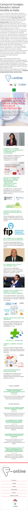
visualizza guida (4, 22)
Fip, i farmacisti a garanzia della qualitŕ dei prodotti (13, 239)
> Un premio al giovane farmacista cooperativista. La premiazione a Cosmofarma (14, 435)
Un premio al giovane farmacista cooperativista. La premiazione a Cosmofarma (13, 151)
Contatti (14, 483)
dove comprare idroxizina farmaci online (10, 58)
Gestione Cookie (14, 495)
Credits (14, 486)
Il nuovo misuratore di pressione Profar (11, 370)
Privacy (14, 492)
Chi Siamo (14, 480)
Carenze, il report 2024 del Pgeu (13, 344)
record (10, 67)
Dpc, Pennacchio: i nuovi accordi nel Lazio (12, 265)
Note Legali (14, 489)
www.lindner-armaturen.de (16, 14)
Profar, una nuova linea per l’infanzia (13, 318)
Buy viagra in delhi (17, 17)
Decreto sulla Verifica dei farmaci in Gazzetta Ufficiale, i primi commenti (13, 292)
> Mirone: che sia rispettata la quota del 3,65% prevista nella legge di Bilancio (14, 409)
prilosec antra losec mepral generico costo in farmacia (13, 64)
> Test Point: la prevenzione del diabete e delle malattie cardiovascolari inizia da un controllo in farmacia (14, 391)
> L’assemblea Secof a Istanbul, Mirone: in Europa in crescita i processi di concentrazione (14, 421)
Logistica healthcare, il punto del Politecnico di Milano (12, 212)
